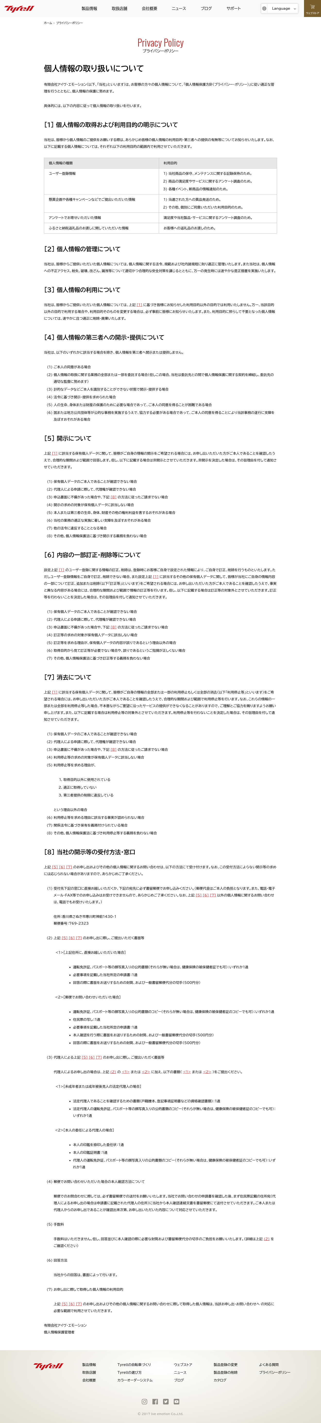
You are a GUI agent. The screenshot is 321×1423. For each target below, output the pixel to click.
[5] (55, 867)
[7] (69, 867)
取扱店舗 (119, 8)
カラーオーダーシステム (135, 1380)
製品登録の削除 (225, 1372)
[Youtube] (176, 1402)
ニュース (179, 8)
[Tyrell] (19, 8)
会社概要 (149, 8)
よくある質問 (269, 1364)
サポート (234, 8)
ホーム (48, 22)
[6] (62, 867)
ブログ (206, 8)
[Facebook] (155, 1402)
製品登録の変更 (225, 1364)
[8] (113, 497)
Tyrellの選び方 (130, 1372)
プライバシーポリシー (274, 1372)
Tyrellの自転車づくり (134, 1364)
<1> (126, 1072)
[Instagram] (144, 1402)
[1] (139, 305)
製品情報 (89, 8)
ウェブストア (183, 1364)
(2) (113, 1072)
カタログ (220, 1380)
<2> (146, 1072)
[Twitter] (166, 1402)
